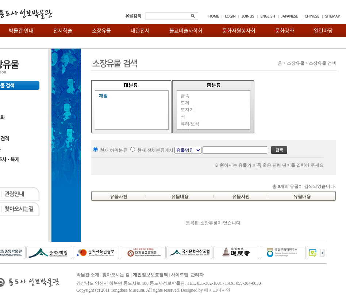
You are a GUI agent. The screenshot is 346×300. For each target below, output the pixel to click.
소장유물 (101, 30)
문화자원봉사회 (238, 30)
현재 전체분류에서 (155, 150)
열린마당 (323, 30)
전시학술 (62, 30)
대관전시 (140, 30)
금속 (185, 95)
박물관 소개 (87, 274)
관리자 (197, 274)
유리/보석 (190, 123)
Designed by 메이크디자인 (205, 290)
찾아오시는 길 (116, 274)
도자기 (187, 109)
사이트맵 (179, 274)
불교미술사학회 (186, 30)
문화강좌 (284, 30)
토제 (185, 102)
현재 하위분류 (113, 150)
